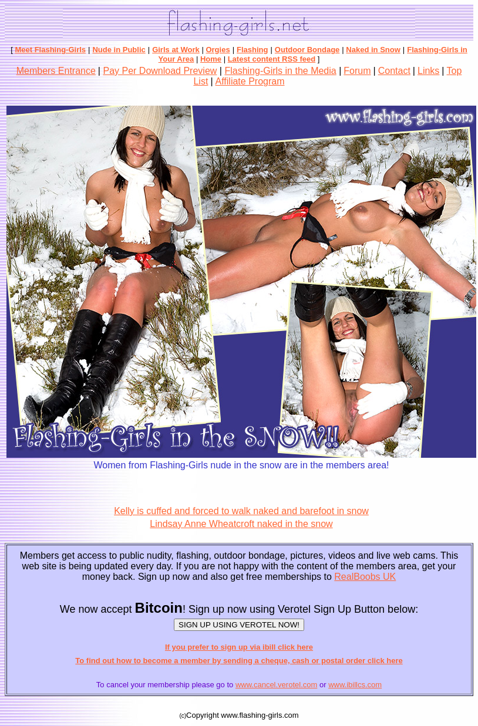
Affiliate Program (250, 81)
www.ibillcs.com (355, 684)
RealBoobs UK (365, 577)
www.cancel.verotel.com (276, 684)
